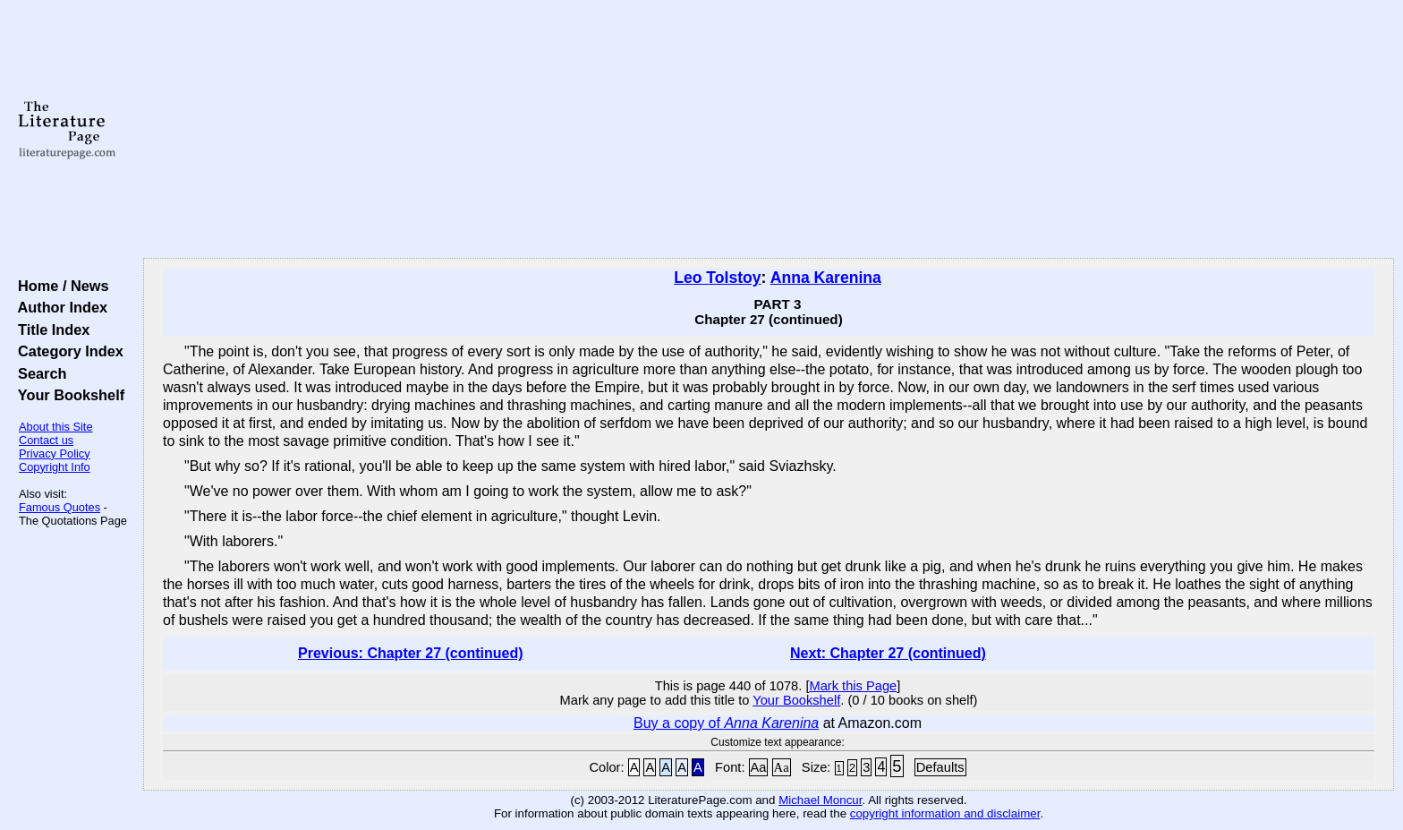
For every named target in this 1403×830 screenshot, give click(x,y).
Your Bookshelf (67, 395)
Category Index (66, 351)
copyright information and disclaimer (945, 813)
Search (38, 373)
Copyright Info (54, 467)
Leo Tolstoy (717, 278)
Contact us (46, 440)
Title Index (49, 329)
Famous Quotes (59, 507)
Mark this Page (853, 686)
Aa (759, 767)
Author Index (58, 307)
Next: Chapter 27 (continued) (888, 653)
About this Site (56, 426)
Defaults (940, 767)
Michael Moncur (820, 800)
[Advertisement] (768, 129)
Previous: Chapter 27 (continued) (410, 653)
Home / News (59, 286)
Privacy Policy (54, 453)
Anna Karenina (825, 278)
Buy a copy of (726, 723)
